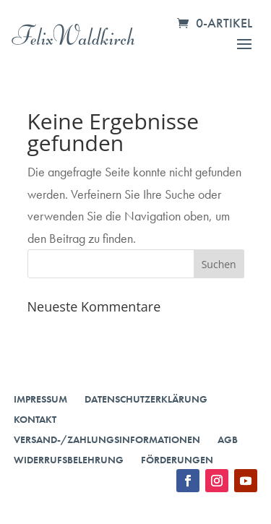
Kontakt (35, 419)
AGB (228, 439)
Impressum (40, 398)
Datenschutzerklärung (146, 398)
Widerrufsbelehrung (69, 459)
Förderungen (177, 459)
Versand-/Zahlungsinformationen (107, 439)
